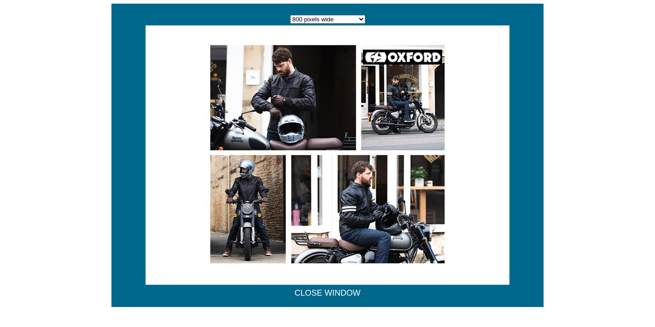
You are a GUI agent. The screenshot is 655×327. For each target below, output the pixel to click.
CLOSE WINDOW (327, 292)
